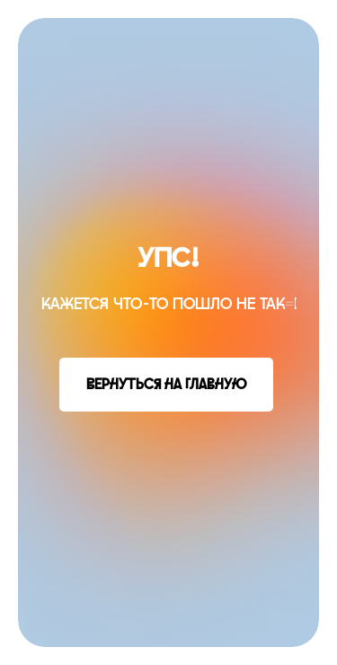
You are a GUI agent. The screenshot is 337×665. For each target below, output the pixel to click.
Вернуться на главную (166, 384)
